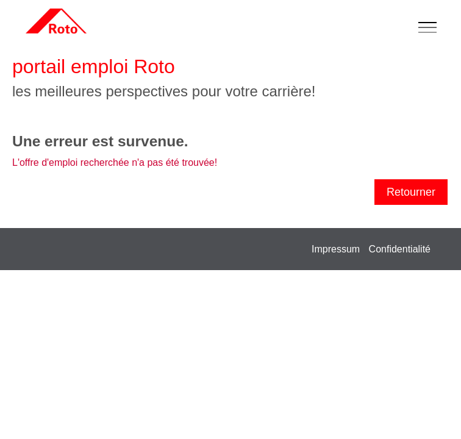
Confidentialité (400, 249)
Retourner (411, 192)
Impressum (336, 249)
